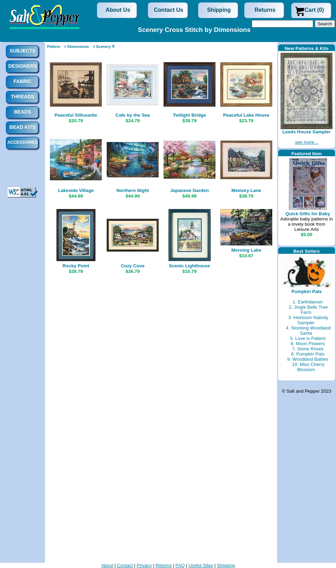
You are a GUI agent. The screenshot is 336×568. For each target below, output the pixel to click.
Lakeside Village (76, 190)
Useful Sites (200, 565)
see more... (306, 142)
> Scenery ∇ (103, 46)
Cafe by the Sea (132, 115)
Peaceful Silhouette (76, 115)
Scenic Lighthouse (189, 265)
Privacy (144, 565)
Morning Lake (246, 250)
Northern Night (132, 190)
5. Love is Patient (307, 338)
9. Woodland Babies (307, 359)
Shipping (219, 10)
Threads (22, 96)
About (107, 565)
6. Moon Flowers (308, 343)
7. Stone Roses (308, 348)
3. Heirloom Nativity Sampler (308, 320)
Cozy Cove (132, 265)
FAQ (180, 565)
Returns (265, 10)
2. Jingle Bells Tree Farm (308, 309)
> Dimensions (76, 46)
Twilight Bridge (189, 115)
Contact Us (168, 10)
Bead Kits (22, 127)
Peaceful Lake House (246, 115)
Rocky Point (75, 265)
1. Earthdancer (308, 301)
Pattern (53, 46)
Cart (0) (314, 10)
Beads (22, 112)
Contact (125, 565)
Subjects (23, 50)
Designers (22, 66)
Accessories (22, 142)
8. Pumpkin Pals (307, 354)
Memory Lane (246, 190)
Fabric (23, 81)
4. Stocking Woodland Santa (308, 330)
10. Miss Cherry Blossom (308, 367)
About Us (118, 10)
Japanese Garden (189, 190)
